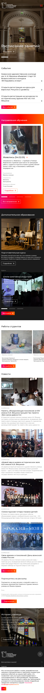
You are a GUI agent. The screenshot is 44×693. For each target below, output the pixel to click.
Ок (4, 689)
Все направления (11, 201)
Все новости (9, 571)
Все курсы (8, 313)
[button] (4, 196)
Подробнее (8, 51)
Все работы (8, 366)
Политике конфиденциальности (16, 683)
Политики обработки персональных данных (17, 595)
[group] (22, 159)
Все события (9, 107)
